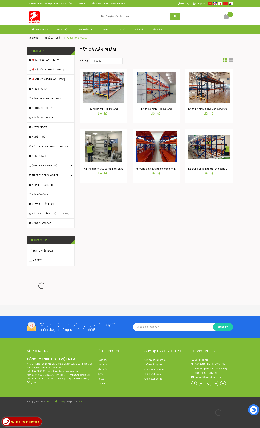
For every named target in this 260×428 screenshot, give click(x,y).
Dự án (104, 29)
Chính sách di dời (152, 374)
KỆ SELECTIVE (40, 89)
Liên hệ (139, 29)
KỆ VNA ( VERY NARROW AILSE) (50, 146)
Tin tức (122, 29)
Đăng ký (183, 3)
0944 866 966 (118, 3)
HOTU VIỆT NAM (41, 250)
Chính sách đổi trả (153, 379)
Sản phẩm (85, 29)
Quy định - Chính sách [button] (162, 351)
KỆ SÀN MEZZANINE (43, 117)
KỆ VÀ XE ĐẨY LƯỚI (43, 204)
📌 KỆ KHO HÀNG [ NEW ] (46, 60)
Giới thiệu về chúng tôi (155, 360)
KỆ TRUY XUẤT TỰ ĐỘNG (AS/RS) (50, 213)
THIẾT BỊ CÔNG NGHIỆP (45, 175)
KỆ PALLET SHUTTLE (43, 185)
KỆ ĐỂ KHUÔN (39, 136)
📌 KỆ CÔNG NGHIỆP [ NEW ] (48, 69)
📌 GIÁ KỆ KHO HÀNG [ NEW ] (48, 79)
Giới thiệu (63, 29)
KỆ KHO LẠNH (39, 156)
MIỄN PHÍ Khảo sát (153, 364)
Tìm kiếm (157, 29)
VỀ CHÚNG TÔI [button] (108, 351)
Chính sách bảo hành (154, 369)
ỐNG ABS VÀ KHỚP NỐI (45, 165)
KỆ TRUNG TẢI (40, 127)
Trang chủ (40, 29)
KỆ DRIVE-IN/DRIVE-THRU (46, 98)
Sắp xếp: (84, 60)
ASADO (35, 260)
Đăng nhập (199, 3)
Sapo (81, 401)
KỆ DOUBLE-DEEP (42, 108)
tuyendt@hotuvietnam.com (208, 377)
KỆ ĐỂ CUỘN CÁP (41, 223)
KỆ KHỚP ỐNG (40, 194)
